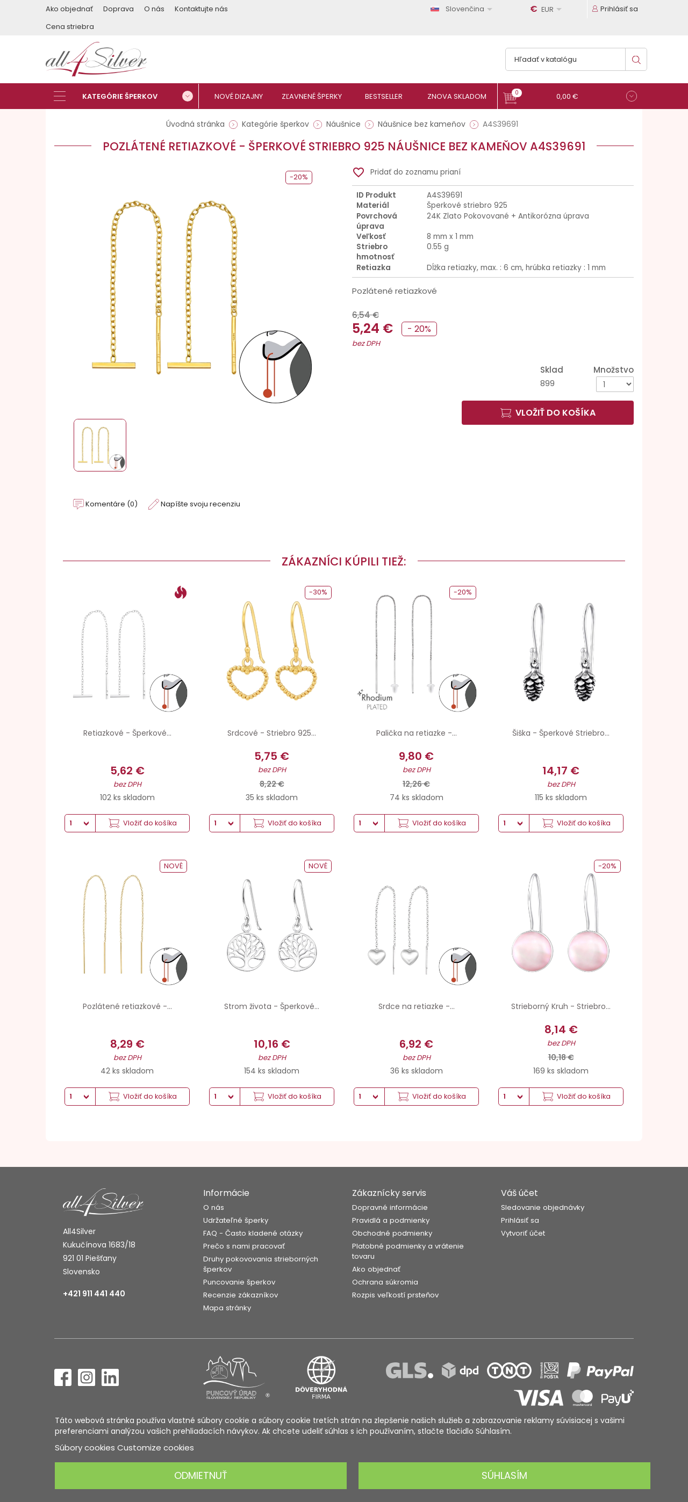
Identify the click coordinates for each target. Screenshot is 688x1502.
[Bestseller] (388, 96)
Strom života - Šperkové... (271, 1006)
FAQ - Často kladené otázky (253, 1233)
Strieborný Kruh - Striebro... (561, 1006)
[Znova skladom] (461, 96)
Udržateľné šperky (235, 1220)
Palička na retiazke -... (416, 733)
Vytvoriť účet (523, 1233)
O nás (154, 8)
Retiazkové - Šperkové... (127, 733)
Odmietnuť (200, 1475)
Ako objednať (69, 8)
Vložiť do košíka (548, 413)
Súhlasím (504, 1475)
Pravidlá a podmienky (390, 1220)
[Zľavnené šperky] (316, 96)
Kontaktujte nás (201, 8)
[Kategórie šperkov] (126, 96)
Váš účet (519, 1193)
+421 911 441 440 (94, 1293)
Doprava (118, 8)
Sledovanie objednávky (542, 1207)
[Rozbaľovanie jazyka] (463, 9)
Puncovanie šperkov (239, 1282)
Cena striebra (70, 26)
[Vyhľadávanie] (576, 59)
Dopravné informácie (390, 1207)
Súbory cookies (85, 1447)
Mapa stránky (227, 1308)
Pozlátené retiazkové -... (127, 1006)
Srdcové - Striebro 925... (271, 733)
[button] (570, 97)
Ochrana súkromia (385, 1282)
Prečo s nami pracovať (244, 1246)
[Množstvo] (615, 384)
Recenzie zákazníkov (240, 1295)
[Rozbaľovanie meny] (548, 9)
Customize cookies (155, 1447)
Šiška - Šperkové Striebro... (561, 733)
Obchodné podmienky (392, 1233)
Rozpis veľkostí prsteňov (395, 1295)
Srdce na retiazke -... (416, 1006)
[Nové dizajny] (243, 96)
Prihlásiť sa (520, 1220)
